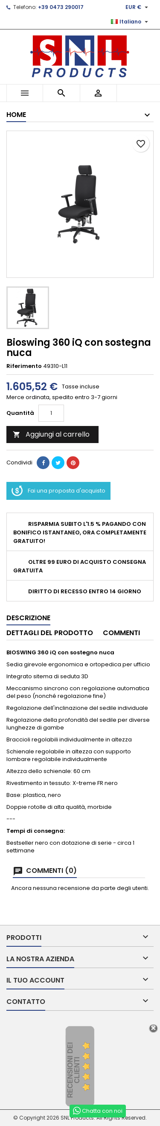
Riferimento (24, 366)
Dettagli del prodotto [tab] (49, 633)
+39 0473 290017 (61, 7)
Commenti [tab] (121, 633)
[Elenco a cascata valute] (137, 7)
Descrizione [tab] (28, 618)
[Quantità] (51, 413)
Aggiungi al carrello (51, 434)
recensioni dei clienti (74, 1070)
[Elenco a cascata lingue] (130, 22)
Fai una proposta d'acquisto (58, 490)
